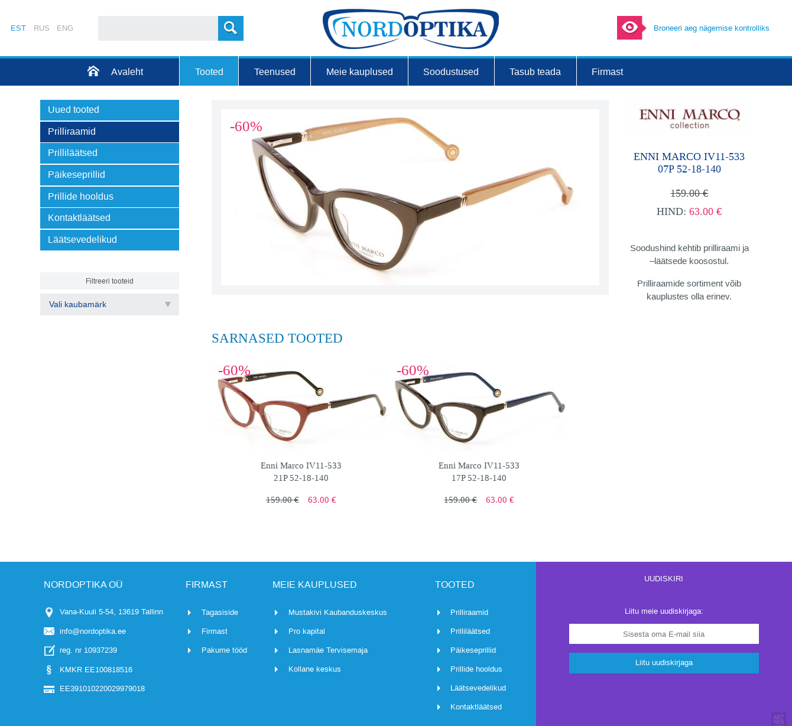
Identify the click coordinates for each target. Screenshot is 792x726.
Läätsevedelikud (478, 687)
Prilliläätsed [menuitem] (73, 153)
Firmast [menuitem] (607, 72)
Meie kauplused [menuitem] (359, 72)
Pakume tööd (224, 650)
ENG (65, 28)
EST (18, 28)
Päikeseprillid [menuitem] (76, 175)
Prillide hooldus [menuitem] (80, 196)
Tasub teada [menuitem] (535, 72)
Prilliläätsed (470, 631)
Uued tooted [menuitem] (73, 110)
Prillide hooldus (476, 669)
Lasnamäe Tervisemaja (328, 650)
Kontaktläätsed (476, 706)
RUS (42, 28)
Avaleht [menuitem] (127, 72)
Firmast (215, 631)
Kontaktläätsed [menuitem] (79, 218)
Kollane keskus (314, 669)
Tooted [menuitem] (209, 72)
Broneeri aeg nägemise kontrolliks (712, 28)
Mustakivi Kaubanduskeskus (337, 612)
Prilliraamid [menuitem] (72, 131)
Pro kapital (306, 631)
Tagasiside (220, 612)
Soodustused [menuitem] (451, 72)
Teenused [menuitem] (275, 72)
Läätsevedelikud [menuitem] (82, 240)
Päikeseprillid (473, 650)
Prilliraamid (469, 612)
